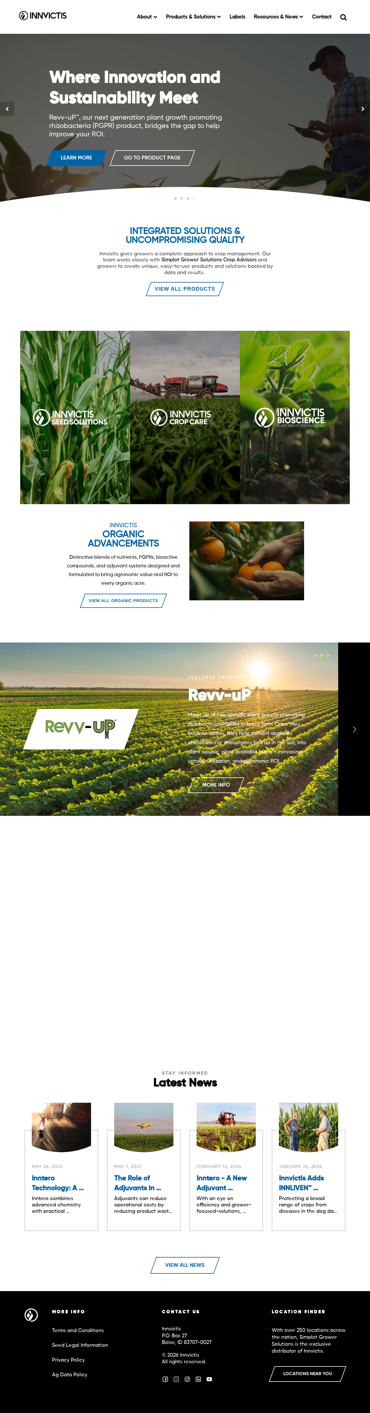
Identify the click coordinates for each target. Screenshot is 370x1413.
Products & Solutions (191, 17)
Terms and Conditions (78, 1330)
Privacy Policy (68, 1360)
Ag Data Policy (69, 1374)
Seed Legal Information (80, 1345)
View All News (185, 1265)
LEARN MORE (76, 158)
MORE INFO (216, 785)
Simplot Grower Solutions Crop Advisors (208, 260)
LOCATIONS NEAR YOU (307, 1374)
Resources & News (276, 17)
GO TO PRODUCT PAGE (152, 158)
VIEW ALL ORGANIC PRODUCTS (123, 601)
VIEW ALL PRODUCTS (185, 289)
